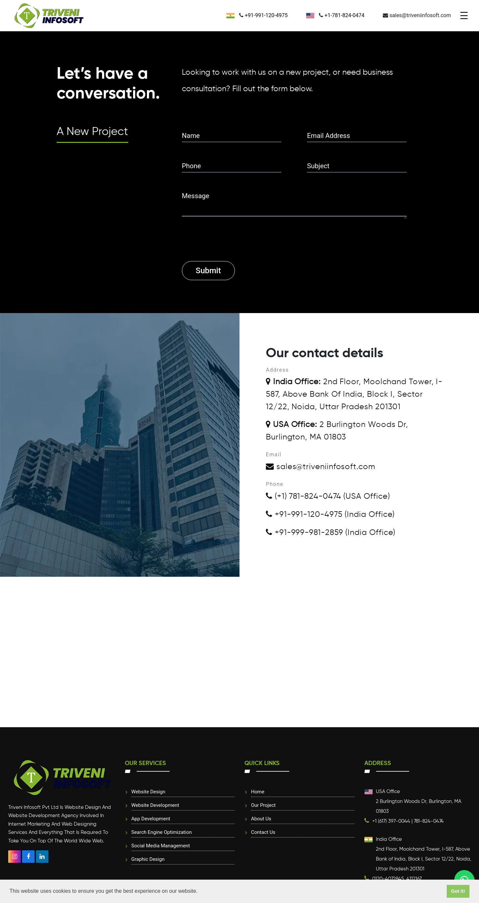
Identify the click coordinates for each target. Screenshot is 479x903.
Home (257, 792)
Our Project (263, 805)
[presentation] (232, 232)
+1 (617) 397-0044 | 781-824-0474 (408, 821)
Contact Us (263, 832)
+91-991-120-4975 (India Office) (330, 514)
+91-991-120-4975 (266, 15)
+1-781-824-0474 (344, 15)
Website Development (155, 805)
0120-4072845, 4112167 (397, 878)
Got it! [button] (458, 891)
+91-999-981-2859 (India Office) (330, 533)
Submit (208, 270)
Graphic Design (148, 859)
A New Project (92, 132)
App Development (150, 819)
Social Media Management (160, 846)
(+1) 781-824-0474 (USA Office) (328, 496)
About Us (261, 819)
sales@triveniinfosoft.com (320, 467)
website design (148, 792)
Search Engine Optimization (161, 832)
